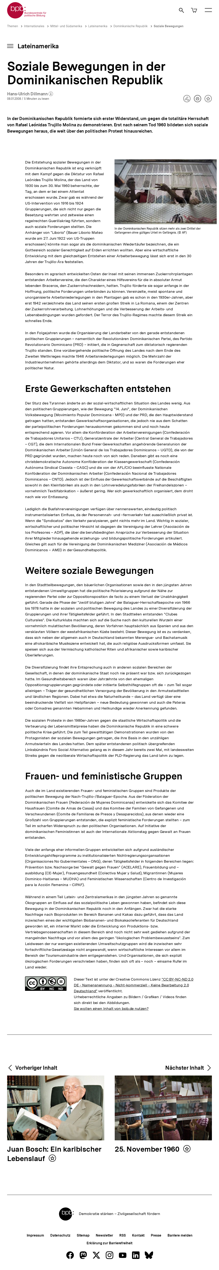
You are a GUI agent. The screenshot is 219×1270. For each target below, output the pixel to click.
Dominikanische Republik (130, 26)
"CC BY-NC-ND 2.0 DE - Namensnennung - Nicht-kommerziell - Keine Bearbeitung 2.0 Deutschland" (133, 985)
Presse (156, 1235)
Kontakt (138, 1235)
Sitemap (83, 1235)
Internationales (34, 26)
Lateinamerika (97, 26)
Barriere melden (180, 1235)
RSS (122, 1235)
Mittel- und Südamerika (66, 26)
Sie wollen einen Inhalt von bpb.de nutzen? (111, 1008)
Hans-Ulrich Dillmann (30, 94)
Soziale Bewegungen (169, 26)
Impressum (35, 1235)
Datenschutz (60, 1235)
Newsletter (104, 1235)
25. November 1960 (148, 1149)
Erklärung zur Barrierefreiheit (109, 1243)
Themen (12, 26)
